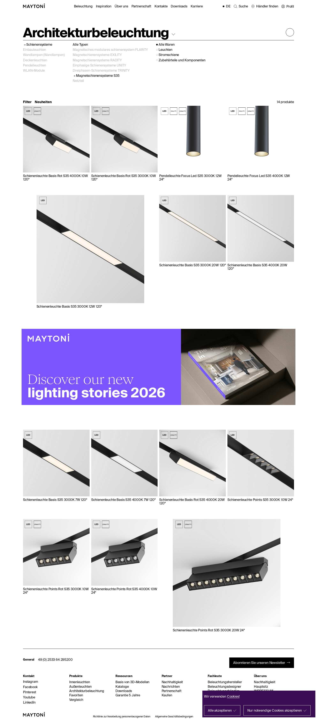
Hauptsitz (261, 686)
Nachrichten (171, 686)
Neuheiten (43, 102)
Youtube (29, 697)
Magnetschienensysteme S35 (97, 75)
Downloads (179, 6)
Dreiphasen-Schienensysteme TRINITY (101, 70)
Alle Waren (166, 44)
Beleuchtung (83, 6)
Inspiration (103, 6)
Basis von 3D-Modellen (132, 682)
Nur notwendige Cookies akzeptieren (274, 710)
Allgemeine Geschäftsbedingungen (174, 716)
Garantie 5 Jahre (127, 695)
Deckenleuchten (35, 60)
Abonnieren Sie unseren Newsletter (259, 662)
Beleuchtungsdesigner (224, 686)
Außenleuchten (80, 686)
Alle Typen (80, 44)
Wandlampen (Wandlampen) (44, 55)
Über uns (121, 6)
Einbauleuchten (34, 49)
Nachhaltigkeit (172, 682)
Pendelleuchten (34, 65)
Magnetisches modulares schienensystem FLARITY (110, 49)
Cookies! (233, 696)
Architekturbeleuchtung (86, 691)
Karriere (197, 6)
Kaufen (167, 695)
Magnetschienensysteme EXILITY (97, 55)
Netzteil (78, 81)
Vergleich (76, 700)
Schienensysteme (39, 44)
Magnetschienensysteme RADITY (97, 60)
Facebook (30, 687)
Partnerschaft (141, 6)
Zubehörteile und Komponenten (182, 60)
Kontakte (161, 6)
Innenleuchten (79, 682)
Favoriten (76, 695)
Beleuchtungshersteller (225, 682)
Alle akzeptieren (220, 710)
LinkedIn (29, 702)
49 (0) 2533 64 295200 (55, 659)
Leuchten (165, 49)
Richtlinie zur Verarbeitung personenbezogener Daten (121, 716)
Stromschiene (169, 55)
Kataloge (122, 686)
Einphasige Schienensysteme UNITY (99, 65)
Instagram (30, 681)
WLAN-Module (34, 70)
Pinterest (29, 692)
